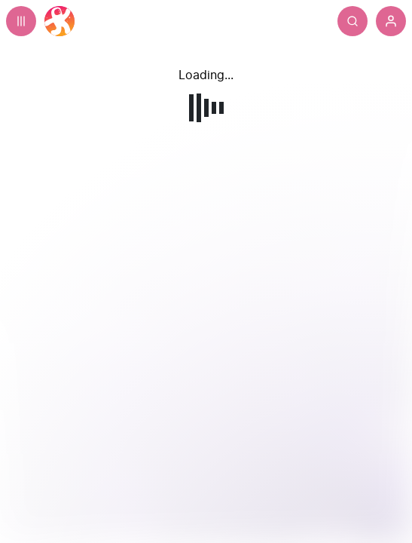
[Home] (59, 21)
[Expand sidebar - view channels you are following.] (21, 21)
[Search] (352, 21)
